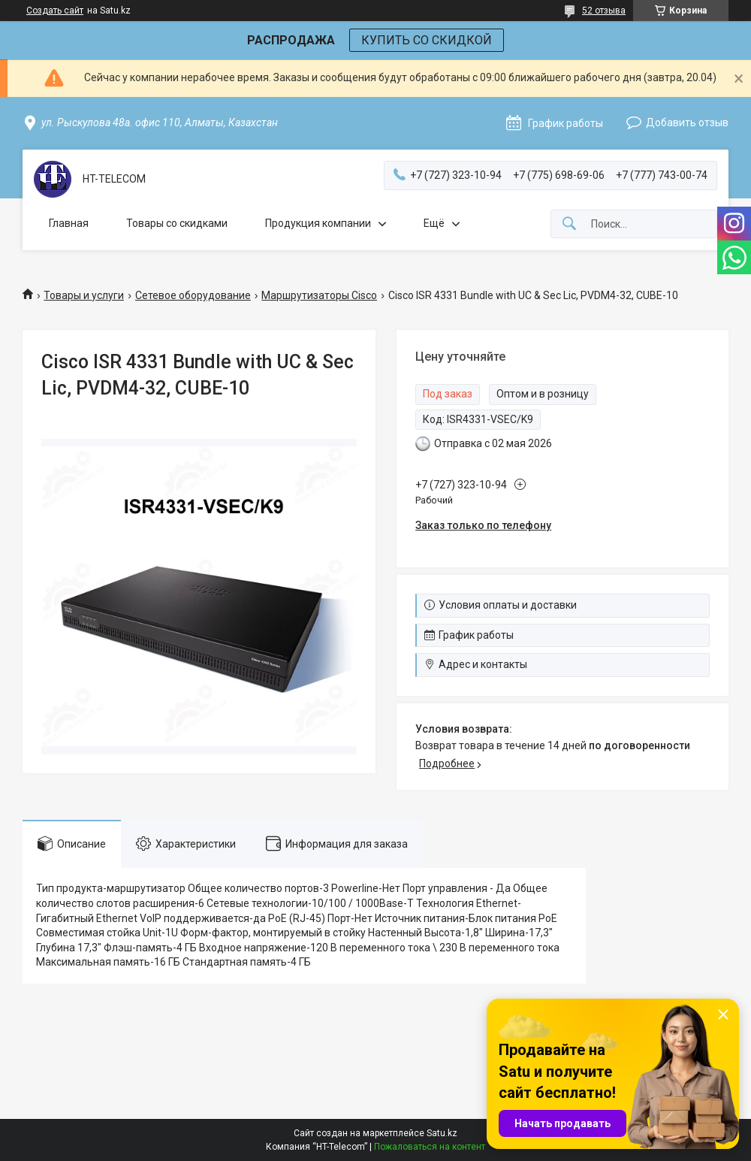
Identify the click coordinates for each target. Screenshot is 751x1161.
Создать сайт (54, 10)
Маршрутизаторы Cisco (319, 295)
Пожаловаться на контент (429, 1146)
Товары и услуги (84, 295)
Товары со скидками (177, 223)
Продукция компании (318, 223)
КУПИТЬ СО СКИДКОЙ (426, 40)
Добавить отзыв (687, 122)
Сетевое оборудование (193, 295)
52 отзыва (604, 10)
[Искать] (569, 224)
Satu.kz (442, 1133)
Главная (69, 223)
